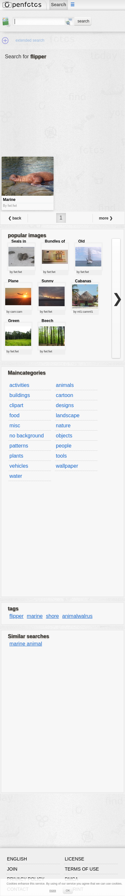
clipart (16, 405)
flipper (16, 616)
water (15, 476)
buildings (19, 395)
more (52, 890)
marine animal (25, 644)
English (17, 858)
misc (14, 425)
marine (35, 616)
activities (19, 385)
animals (65, 385)
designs (65, 405)
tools (61, 456)
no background (26, 435)
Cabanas (83, 281)
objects (64, 435)
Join (12, 869)
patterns (18, 445)
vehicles (18, 466)
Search (58, 4)
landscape (68, 415)
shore (52, 616)
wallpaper (67, 466)
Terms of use (82, 869)
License (74, 858)
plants (16, 456)
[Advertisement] (43, 113)
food (14, 415)
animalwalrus (77, 616)
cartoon (64, 395)
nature (63, 425)
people (63, 445)
